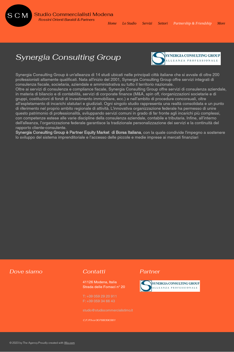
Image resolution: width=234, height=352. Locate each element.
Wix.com (69, 342)
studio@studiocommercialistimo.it (108, 310)
